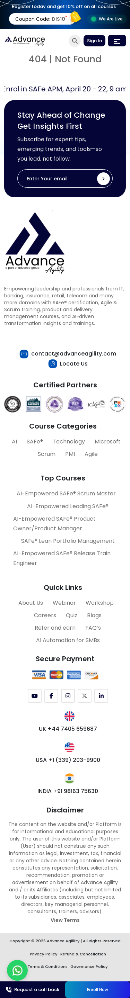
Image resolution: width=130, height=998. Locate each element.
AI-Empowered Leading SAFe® (68, 506)
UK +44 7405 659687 (68, 729)
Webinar (64, 603)
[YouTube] (35, 696)
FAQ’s (93, 628)
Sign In (94, 40)
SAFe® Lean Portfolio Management (68, 541)
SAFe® (35, 442)
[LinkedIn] (101, 696)
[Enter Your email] (65, 178)
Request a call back (32, 989)
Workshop (100, 603)
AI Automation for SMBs (68, 640)
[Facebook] (51, 696)
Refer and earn (55, 628)
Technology (69, 442)
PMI (70, 454)
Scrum (46, 454)
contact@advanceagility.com (73, 354)
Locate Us (74, 364)
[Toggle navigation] (117, 40)
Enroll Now (97, 989)
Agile (91, 454)
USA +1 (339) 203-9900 (68, 760)
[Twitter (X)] (85, 696)
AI (14, 442)
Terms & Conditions (48, 966)
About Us (30, 603)
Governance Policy (89, 966)
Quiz (71, 615)
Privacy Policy (44, 954)
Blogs (94, 615)
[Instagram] (68, 696)
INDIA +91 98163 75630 (67, 791)
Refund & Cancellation (83, 954)
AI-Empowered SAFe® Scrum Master (66, 493)
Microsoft (108, 442)
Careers (45, 615)
